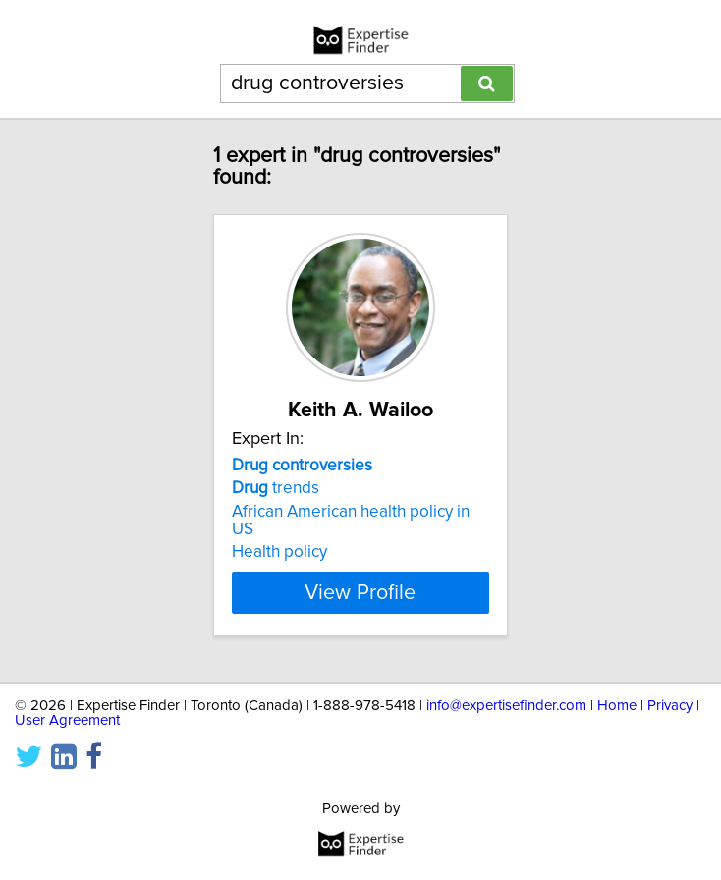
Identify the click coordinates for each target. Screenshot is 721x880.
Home (617, 705)
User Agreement (67, 720)
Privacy (670, 705)
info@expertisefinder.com (506, 705)
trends (275, 488)
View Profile (360, 592)
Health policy (279, 552)
